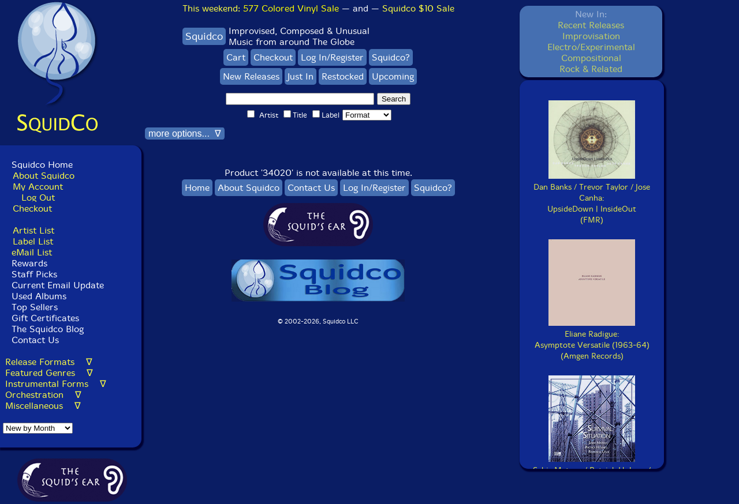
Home (197, 187)
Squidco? (391, 57)
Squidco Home (42, 164)
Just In (300, 76)
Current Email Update (56, 285)
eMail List (32, 252)
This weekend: (260, 8)
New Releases (251, 76)
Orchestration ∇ (43, 394)
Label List (33, 241)
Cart (235, 57)
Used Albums (39, 296)
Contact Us (34, 339)
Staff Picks (34, 274)
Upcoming (393, 76)
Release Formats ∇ (48, 361)
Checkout (32, 208)
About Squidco (43, 175)
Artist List (33, 230)
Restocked (343, 76)
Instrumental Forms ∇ (55, 383)
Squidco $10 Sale (418, 8)
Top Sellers (35, 307)
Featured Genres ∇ (49, 372)
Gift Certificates (45, 318)
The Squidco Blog (48, 329)
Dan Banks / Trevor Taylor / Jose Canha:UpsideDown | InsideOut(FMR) (591, 198)
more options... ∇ (184, 133)
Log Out (38, 197)
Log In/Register (332, 57)
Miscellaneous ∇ (43, 405)
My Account (38, 186)
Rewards (29, 263)
